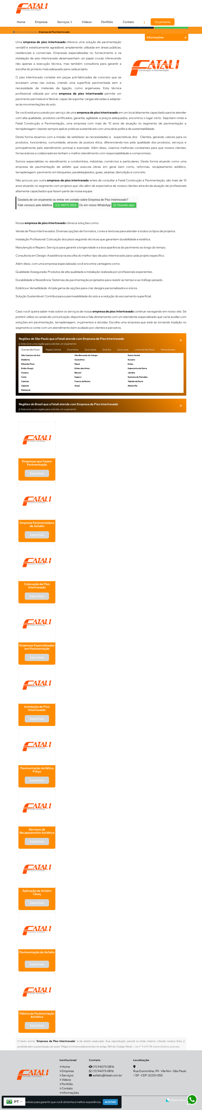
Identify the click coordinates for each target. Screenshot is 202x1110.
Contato (128, 22)
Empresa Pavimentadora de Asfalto (37, 524)
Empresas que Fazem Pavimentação (37, 462)
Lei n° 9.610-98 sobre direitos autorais (157, 1046)
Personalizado (168, 349)
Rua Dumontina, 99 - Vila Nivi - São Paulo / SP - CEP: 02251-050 (159, 1073)
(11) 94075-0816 (65, 205)
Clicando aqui (123, 205)
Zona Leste (122, 349)
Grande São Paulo (30, 349)
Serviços (64, 22)
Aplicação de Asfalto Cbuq (36, 892)
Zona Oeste (90, 349)
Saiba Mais (36, 473)
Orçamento (163, 22)
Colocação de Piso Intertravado (37, 585)
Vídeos (87, 22)
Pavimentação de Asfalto (37, 952)
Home (21, 22)
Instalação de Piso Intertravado (37, 708)
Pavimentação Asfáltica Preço (37, 769)
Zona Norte (72, 349)
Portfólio (107, 22)
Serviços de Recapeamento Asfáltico (37, 831)
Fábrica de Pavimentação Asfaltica (37, 1015)
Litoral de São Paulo (145, 349)
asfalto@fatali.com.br (107, 1075)
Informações (70, 1092)
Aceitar (110, 1102)
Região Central (53, 349)
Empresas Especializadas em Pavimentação (37, 647)
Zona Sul (106, 349)
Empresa (41, 22)
